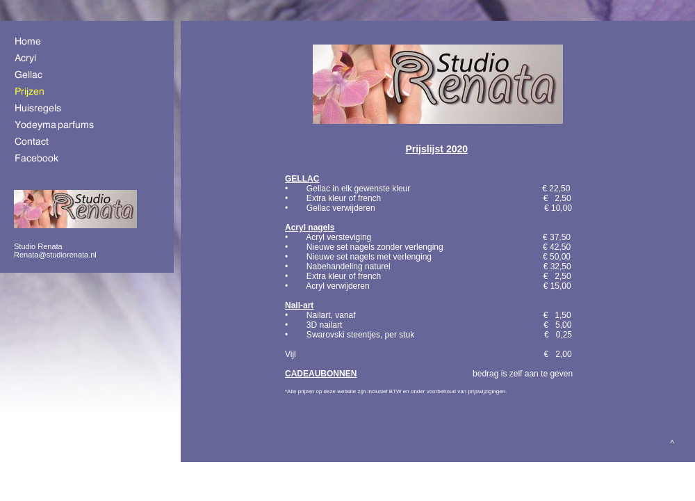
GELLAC (302, 179)
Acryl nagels (309, 227)
